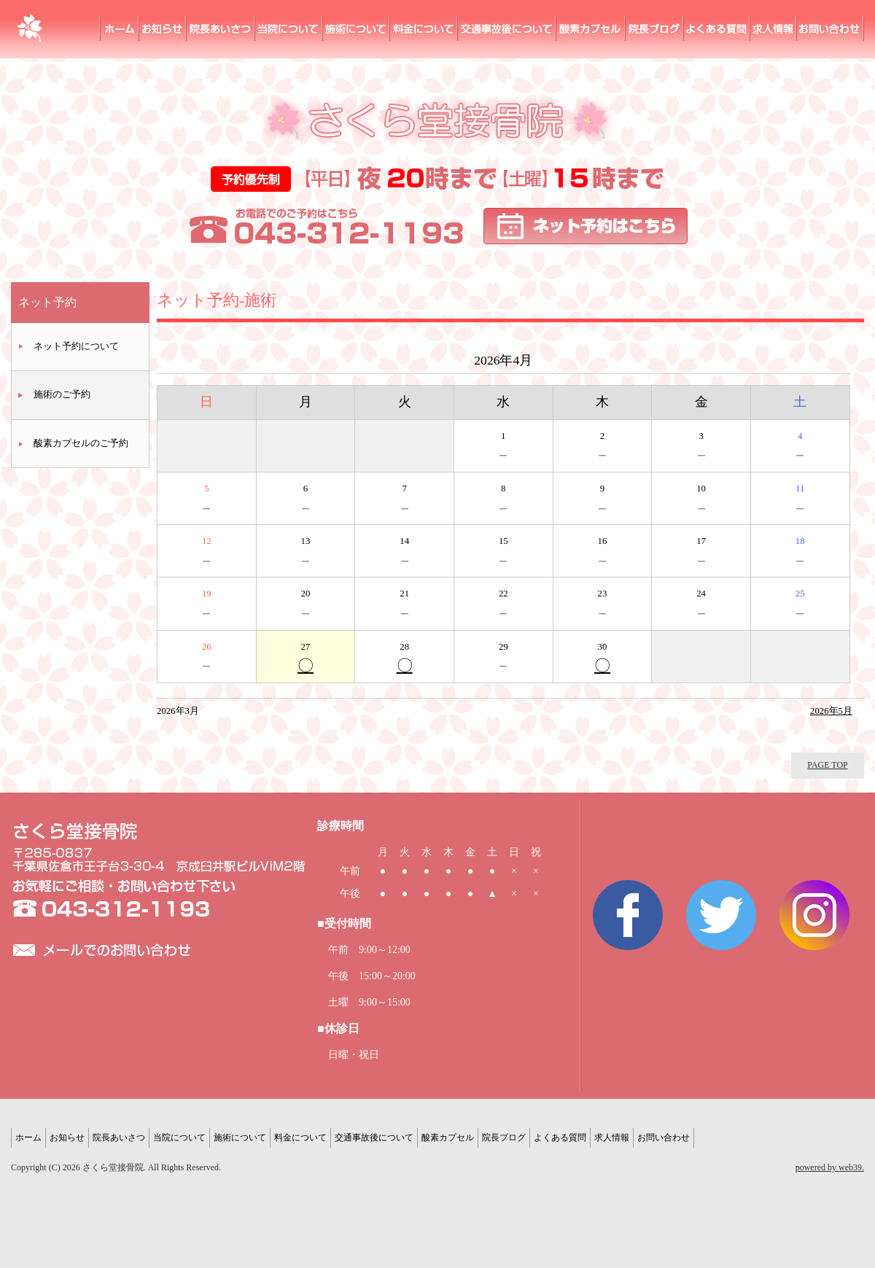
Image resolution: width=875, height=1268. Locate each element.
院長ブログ (655, 29)
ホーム (119, 29)
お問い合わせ (830, 29)
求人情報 (773, 29)
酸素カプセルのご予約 (81, 443)
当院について (289, 29)
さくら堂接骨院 (29, 29)
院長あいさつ (221, 29)
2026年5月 (831, 711)
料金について (424, 29)
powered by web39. (830, 1167)
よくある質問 (717, 29)
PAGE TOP (827, 765)
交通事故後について (374, 1137)
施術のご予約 (62, 394)
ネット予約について (76, 346)
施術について (356, 29)
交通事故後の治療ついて (507, 29)
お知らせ (163, 29)
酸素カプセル (591, 29)
